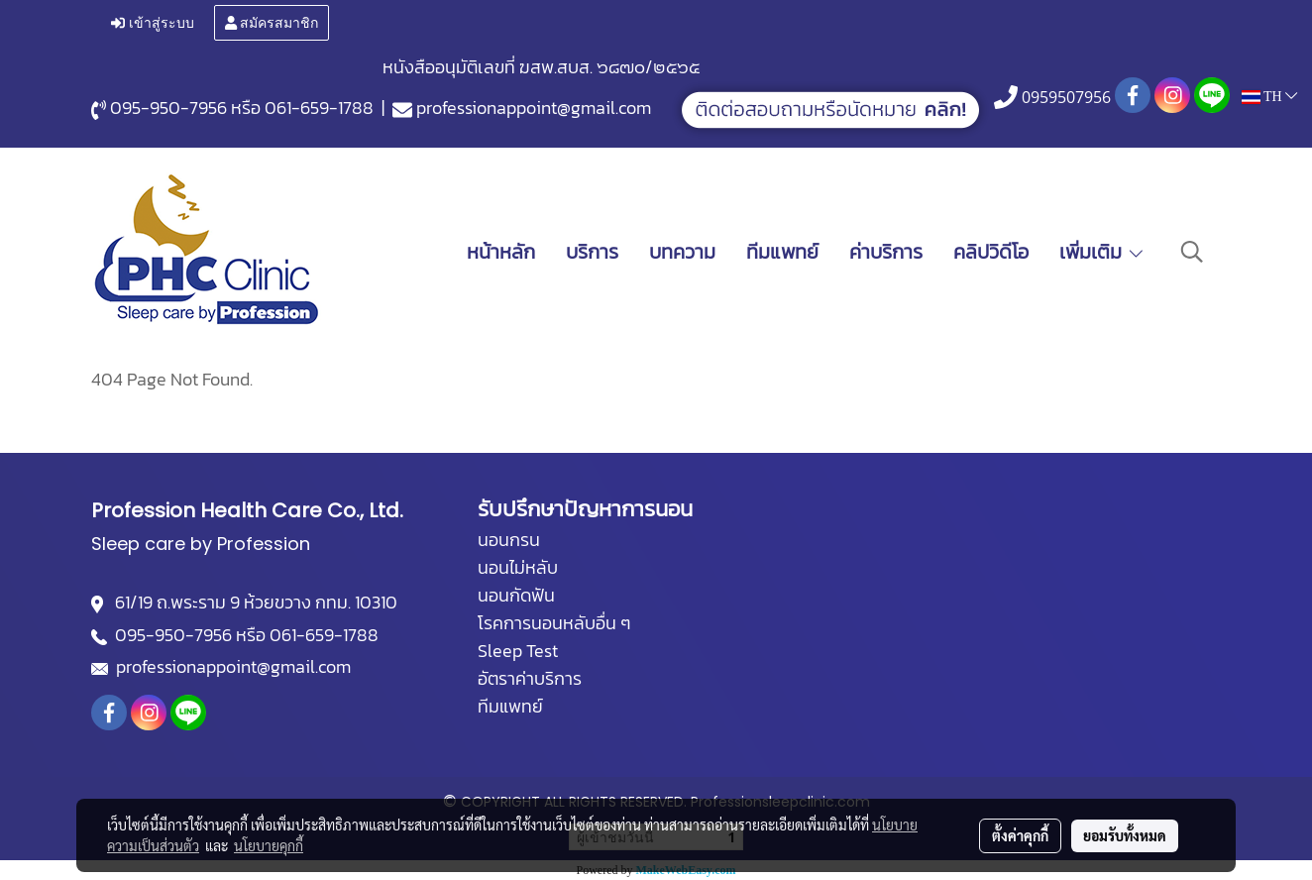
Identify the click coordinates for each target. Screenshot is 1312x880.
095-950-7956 (168, 107)
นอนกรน (509, 539)
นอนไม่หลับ (518, 567)
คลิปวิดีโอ (991, 252)
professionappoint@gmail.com (533, 107)
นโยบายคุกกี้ (268, 845)
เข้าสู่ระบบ (152, 23)
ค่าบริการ (886, 252)
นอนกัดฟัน (516, 595)
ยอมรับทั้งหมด (1124, 835)
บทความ (682, 252)
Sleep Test (518, 650)
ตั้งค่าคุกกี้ (1020, 835)
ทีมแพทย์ (782, 252)
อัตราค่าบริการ (530, 678)
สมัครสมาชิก (272, 23)
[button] (1192, 252)
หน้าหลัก (501, 252)
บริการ (592, 252)
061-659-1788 (319, 107)
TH (1269, 95)
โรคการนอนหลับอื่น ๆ (554, 622)
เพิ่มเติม (1102, 252)
